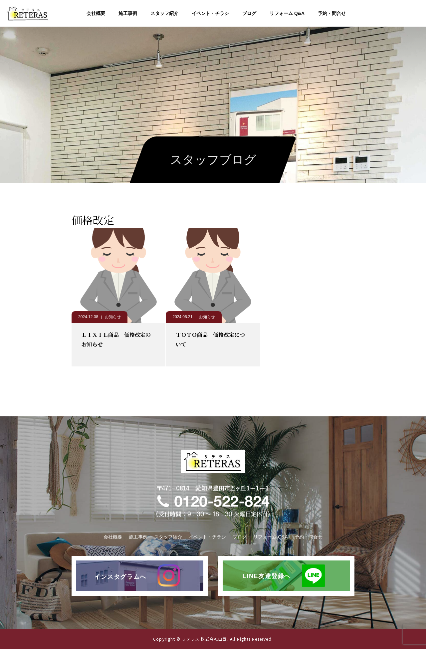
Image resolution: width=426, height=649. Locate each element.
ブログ (249, 13)
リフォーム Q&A (287, 13)
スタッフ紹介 (164, 13)
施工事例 (127, 13)
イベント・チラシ (210, 13)
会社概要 (96, 13)
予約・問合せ (332, 13)
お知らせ (113, 317)
